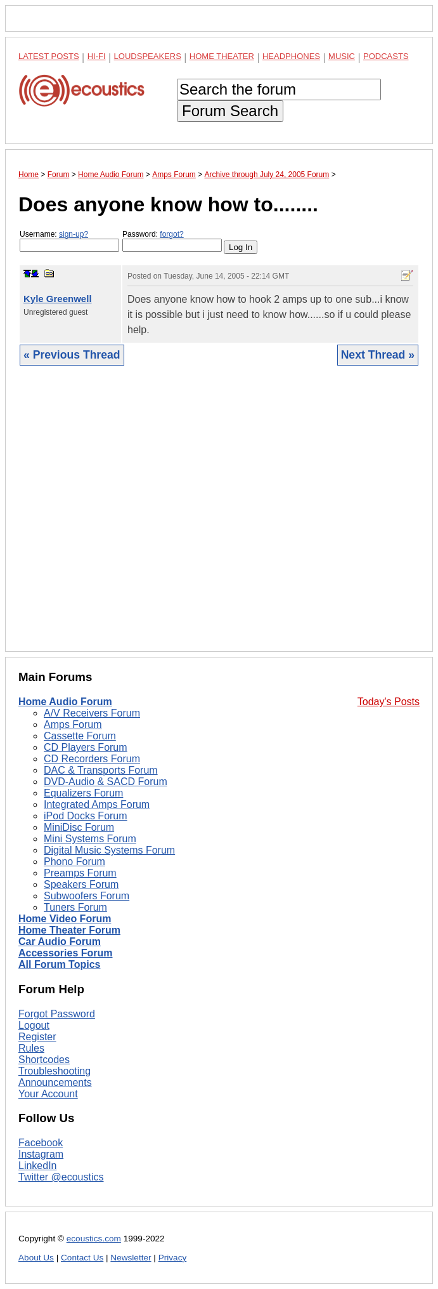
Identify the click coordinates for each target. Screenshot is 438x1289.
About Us (36, 1257)
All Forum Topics (59, 964)
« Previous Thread (71, 354)
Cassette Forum (80, 735)
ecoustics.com (94, 1238)
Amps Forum (73, 724)
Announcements (55, 1082)
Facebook (40, 1142)
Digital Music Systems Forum (109, 850)
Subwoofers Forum (86, 895)
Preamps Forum (80, 873)
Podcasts (386, 56)
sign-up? (73, 234)
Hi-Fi (96, 56)
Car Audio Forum (59, 941)
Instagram (40, 1154)
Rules (31, 1048)
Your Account (48, 1093)
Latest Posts (48, 56)
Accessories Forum (65, 953)
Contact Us (82, 1257)
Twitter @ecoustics (61, 1177)
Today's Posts (388, 701)
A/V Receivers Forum (92, 713)
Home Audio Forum (65, 701)
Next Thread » (378, 354)
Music (341, 56)
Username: (69, 241)
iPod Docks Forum (85, 815)
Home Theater (222, 56)
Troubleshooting (54, 1071)
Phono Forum (74, 861)
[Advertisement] (219, 518)
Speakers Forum (81, 884)
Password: (172, 241)
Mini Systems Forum (90, 838)
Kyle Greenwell (57, 298)
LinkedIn (37, 1165)
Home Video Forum (64, 918)
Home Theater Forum (69, 930)
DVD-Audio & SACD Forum (105, 781)
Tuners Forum (75, 907)
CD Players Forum (85, 747)
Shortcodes (44, 1059)
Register (37, 1036)
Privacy (172, 1257)
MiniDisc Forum (79, 827)
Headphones (291, 56)
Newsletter (130, 1257)
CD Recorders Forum (92, 758)
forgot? (171, 234)
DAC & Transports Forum (101, 770)
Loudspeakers (147, 56)
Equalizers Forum (83, 793)
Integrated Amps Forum (97, 804)
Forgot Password (56, 1013)
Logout (33, 1025)
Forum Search (230, 110)
